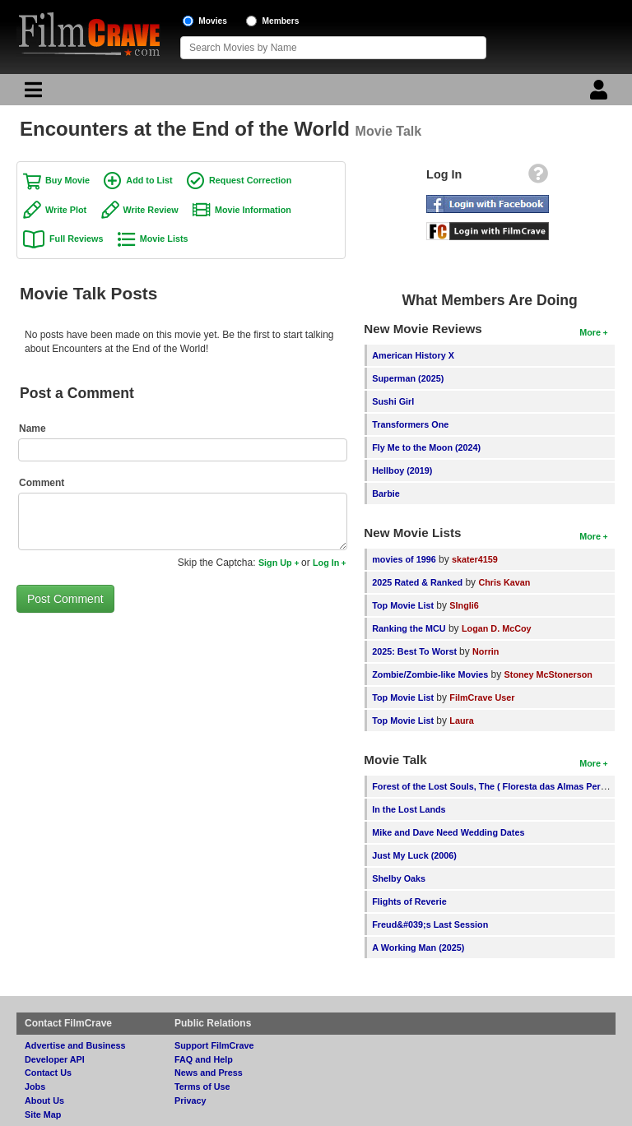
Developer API (55, 1059)
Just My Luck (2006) (414, 855)
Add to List (149, 180)
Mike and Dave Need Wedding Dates (448, 832)
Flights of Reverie (409, 901)
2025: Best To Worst (415, 651)
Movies (212, 20)
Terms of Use (202, 1086)
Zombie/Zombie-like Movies (430, 674)
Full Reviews (76, 238)
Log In (326, 563)
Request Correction (250, 180)
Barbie (386, 493)
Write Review (151, 210)
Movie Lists (164, 238)
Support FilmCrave (214, 1045)
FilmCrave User (481, 697)
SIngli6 (463, 605)
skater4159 (475, 559)
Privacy (190, 1100)
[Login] (601, 94)
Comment (41, 483)
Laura (461, 720)
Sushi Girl (393, 401)
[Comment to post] (182, 521)
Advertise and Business (75, 1045)
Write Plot (65, 210)
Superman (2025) (408, 378)
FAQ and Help (203, 1059)
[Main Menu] (31, 94)
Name (32, 428)
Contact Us (48, 1072)
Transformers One (410, 424)
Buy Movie (67, 180)
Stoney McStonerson (548, 674)
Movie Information (253, 210)
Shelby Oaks (398, 878)
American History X (413, 355)
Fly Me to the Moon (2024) (426, 447)
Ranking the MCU (408, 628)
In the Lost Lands (408, 809)
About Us (44, 1100)
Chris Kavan (504, 582)
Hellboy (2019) (402, 470)
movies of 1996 (403, 559)
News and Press (208, 1072)
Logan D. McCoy (497, 628)
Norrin (485, 651)
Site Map (43, 1114)
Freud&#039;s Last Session (430, 924)
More (590, 332)
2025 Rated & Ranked (417, 582)
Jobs (35, 1086)
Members (281, 20)
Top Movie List (403, 605)
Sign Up (275, 563)
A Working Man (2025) (418, 947)
